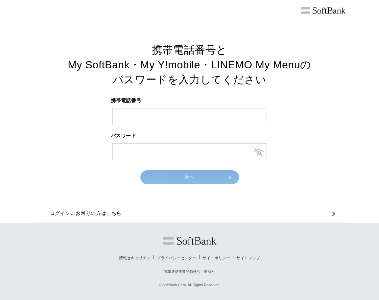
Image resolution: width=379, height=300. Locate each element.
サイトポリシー (216, 258)
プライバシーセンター (176, 258)
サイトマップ (248, 258)
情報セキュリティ (135, 258)
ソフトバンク (189, 240)
